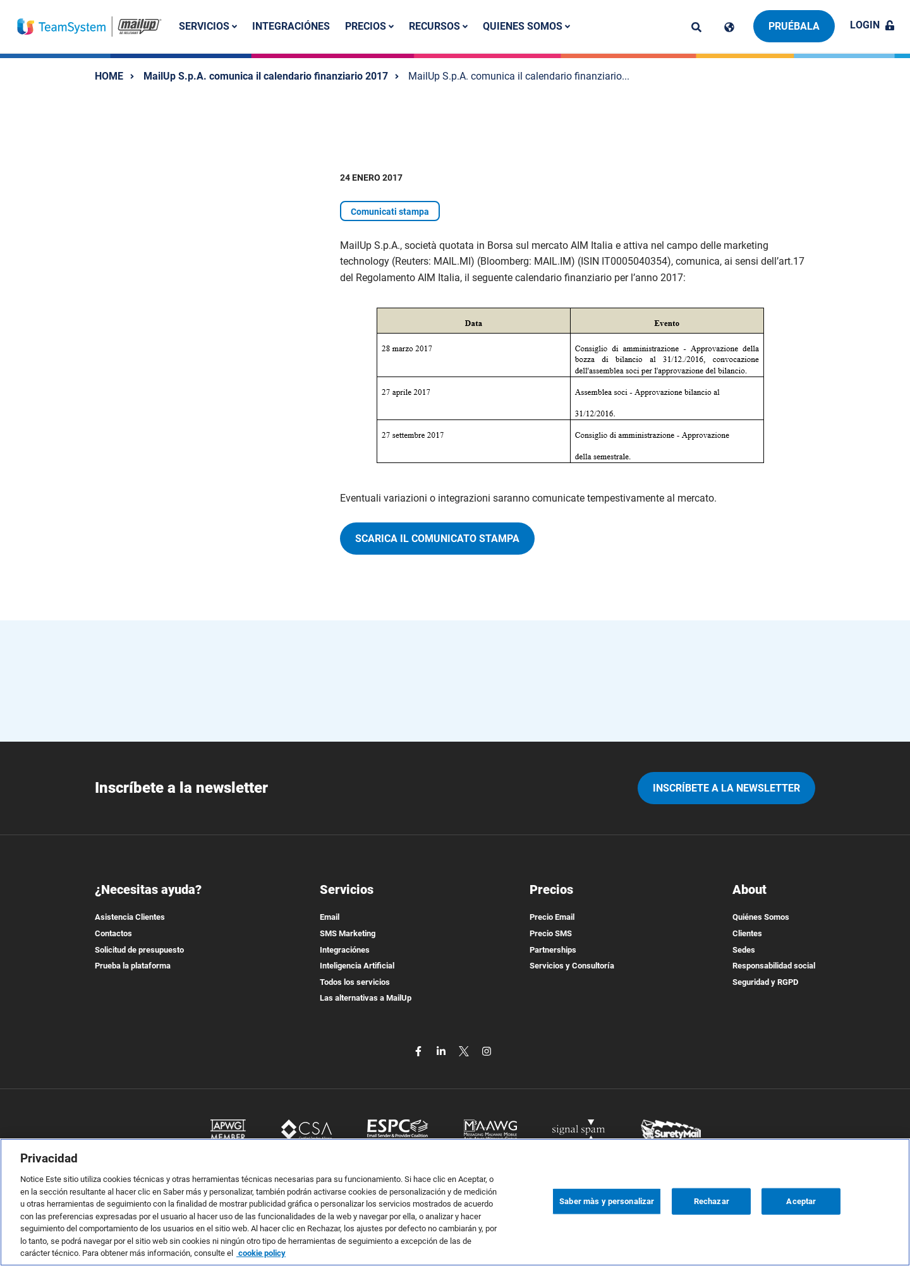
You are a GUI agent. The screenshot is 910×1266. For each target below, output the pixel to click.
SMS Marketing (347, 933)
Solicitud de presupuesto (139, 950)
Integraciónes (291, 26)
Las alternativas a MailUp (365, 998)
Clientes (747, 933)
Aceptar (801, 1201)
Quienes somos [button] (526, 26)
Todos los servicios (355, 982)
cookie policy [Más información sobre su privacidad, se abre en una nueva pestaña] (261, 1253)
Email (329, 917)
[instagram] (487, 1050)
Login (872, 25)
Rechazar (711, 1201)
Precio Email (552, 917)
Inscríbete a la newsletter (726, 788)
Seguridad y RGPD (765, 982)
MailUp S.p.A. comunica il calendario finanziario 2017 (265, 76)
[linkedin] (442, 1050)
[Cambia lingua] (729, 27)
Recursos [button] (438, 26)
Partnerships (553, 950)
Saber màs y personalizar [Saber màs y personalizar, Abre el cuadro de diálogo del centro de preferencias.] (606, 1201)
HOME (109, 76)
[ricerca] (696, 27)
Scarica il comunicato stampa (437, 539)
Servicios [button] (208, 26)
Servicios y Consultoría (572, 965)
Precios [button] (369, 26)
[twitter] (465, 1050)
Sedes (743, 950)
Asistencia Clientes (130, 917)
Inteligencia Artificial (357, 965)
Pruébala (794, 26)
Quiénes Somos (760, 917)
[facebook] (419, 1050)
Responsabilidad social (773, 965)
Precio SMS (551, 933)
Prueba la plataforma (133, 965)
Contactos (113, 933)
